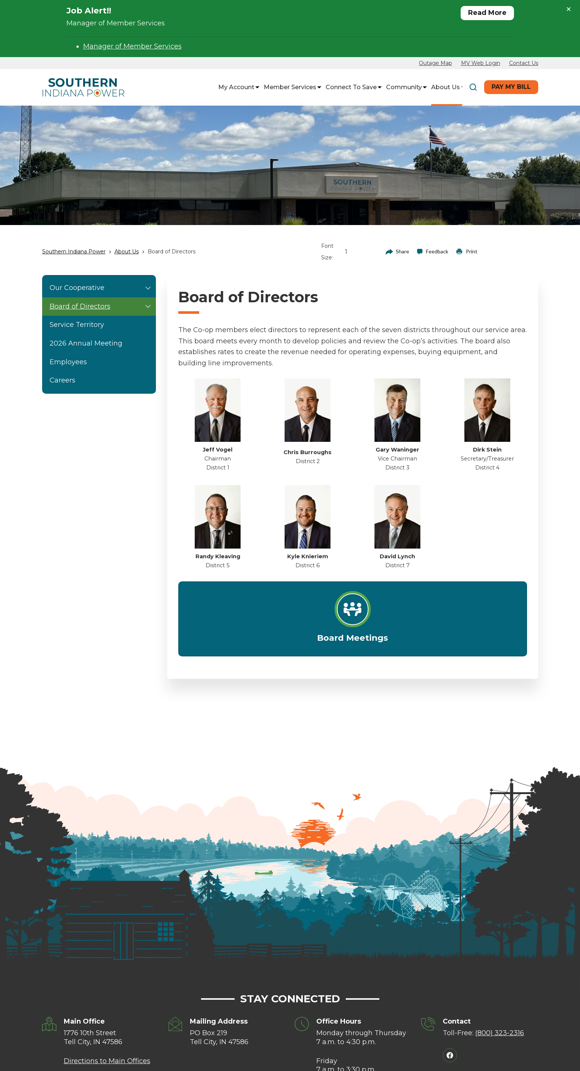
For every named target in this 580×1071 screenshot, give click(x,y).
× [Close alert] (568, 9)
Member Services (291, 87)
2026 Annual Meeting (86, 343)
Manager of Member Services (132, 46)
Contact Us (523, 63)
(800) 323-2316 (499, 1033)
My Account (237, 87)
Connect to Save (352, 87)
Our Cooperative (102, 288)
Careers (62, 380)
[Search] (473, 87)
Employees (68, 362)
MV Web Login (480, 63)
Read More (487, 13)
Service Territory (77, 325)
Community (405, 87)
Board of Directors (102, 306)
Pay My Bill (511, 86)
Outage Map (435, 63)
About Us (446, 87)
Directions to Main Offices (107, 1061)
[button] (148, 288)
